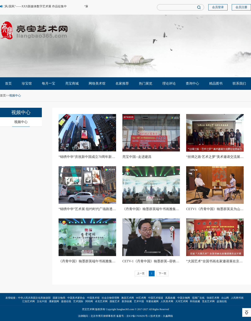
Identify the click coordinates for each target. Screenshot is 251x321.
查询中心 (192, 83)
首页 (8, 83)
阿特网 (89, 301)
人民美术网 (167, 301)
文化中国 (42, 301)
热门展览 (145, 83)
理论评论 (169, 83)
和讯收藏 (195, 301)
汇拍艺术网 (28, 301)
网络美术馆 (97, 83)
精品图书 (216, 83)
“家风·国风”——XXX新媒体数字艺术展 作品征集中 (34, 6)
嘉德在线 (66, 301)
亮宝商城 (72, 83)
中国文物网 (183, 297)
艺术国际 (78, 301)
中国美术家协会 (76, 297)
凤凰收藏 (170, 297)
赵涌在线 (222, 301)
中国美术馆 (93, 297)
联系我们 (239, 83)
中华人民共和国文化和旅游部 (34, 297)
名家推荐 (122, 83)
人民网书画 (237, 297)
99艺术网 (141, 297)
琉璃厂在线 (198, 297)
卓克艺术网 (101, 301)
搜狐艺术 (115, 301)
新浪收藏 (127, 301)
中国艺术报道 (155, 297)
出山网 (225, 297)
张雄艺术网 (213, 297)
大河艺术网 (181, 301)
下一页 (162, 273)
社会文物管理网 (110, 297)
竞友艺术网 (208, 301)
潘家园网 (54, 301)
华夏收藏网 (152, 301)
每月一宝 (48, 83)
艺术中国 (139, 301)
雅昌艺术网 (127, 297)
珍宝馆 (27, 83)
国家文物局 (59, 297)
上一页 (141, 273)
